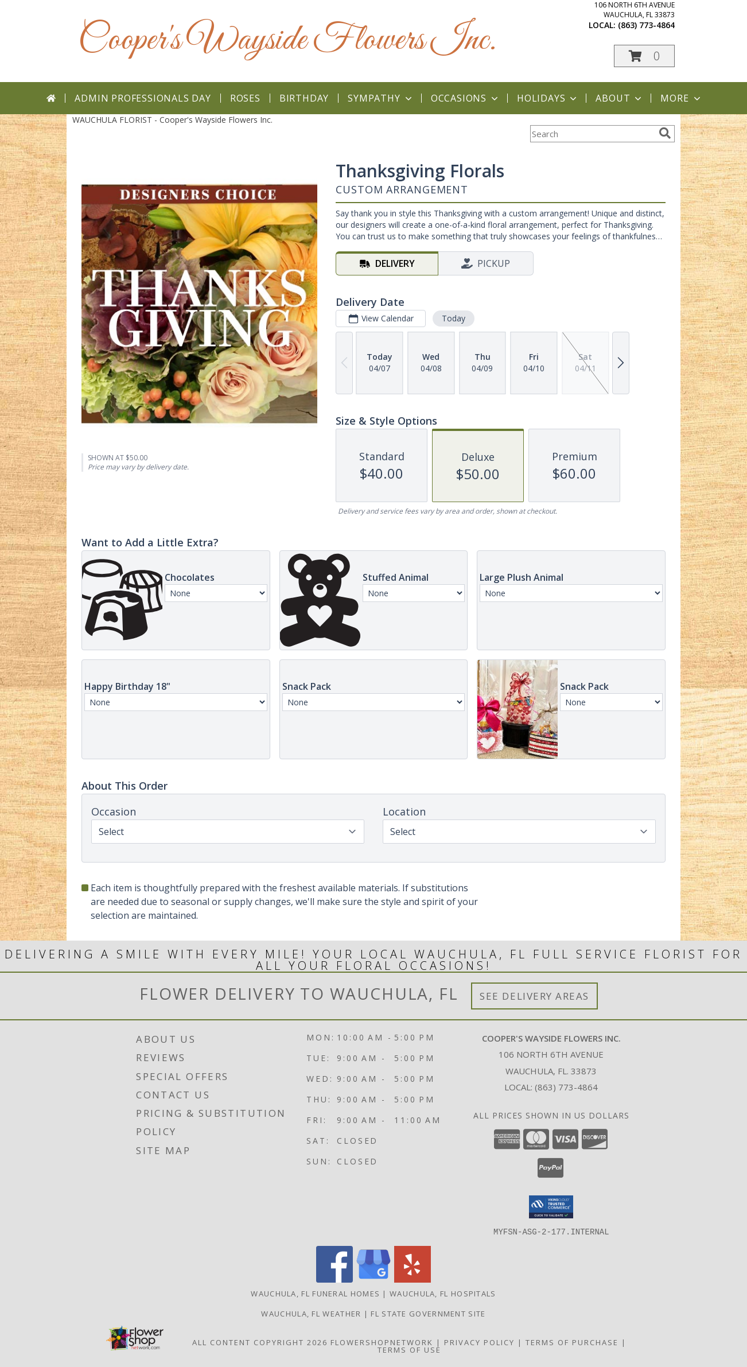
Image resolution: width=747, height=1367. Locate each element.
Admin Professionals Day (143, 98)
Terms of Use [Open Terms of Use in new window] (409, 1349)
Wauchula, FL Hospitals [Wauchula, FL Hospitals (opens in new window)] (443, 1293)
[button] (644, 56)
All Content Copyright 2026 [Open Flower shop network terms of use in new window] (260, 1342)
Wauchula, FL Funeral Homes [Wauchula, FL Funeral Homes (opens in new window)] (315, 1293)
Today (453, 318)
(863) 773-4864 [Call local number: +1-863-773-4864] (646, 25)
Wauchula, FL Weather (311, 1313)
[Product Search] (592, 134)
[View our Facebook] (334, 1278)
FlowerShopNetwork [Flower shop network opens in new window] (381, 1342)
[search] (665, 133)
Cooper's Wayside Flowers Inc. (287, 40)
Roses (245, 98)
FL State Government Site (428, 1313)
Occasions (465, 98)
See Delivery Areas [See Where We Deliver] (534, 996)
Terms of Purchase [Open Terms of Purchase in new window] (572, 1342)
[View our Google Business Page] (373, 1278)
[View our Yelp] (412, 1278)
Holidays (548, 98)
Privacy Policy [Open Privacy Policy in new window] (479, 1342)
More (681, 98)
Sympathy (381, 98)
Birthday (304, 98)
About (620, 98)
